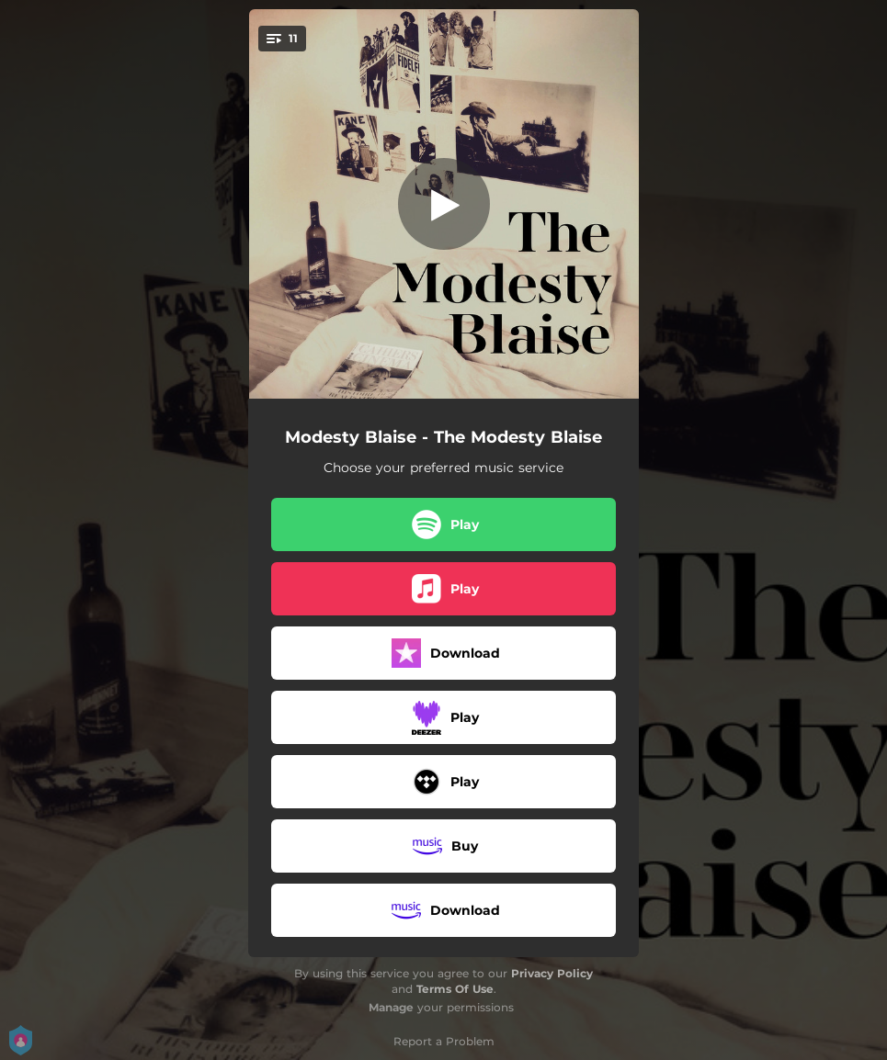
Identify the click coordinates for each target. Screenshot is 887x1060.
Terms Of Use (455, 989)
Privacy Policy (552, 973)
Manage (391, 1007)
